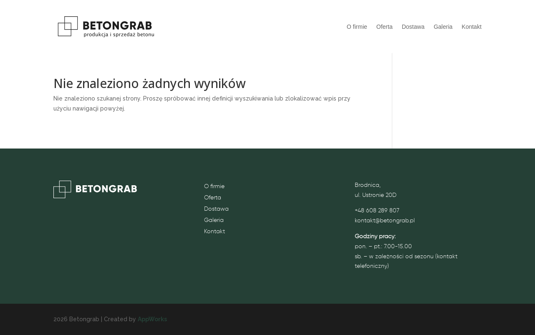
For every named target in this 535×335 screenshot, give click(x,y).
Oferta (384, 26)
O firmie (357, 26)
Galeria (443, 26)
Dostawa (413, 26)
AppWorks (152, 319)
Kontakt (471, 26)
